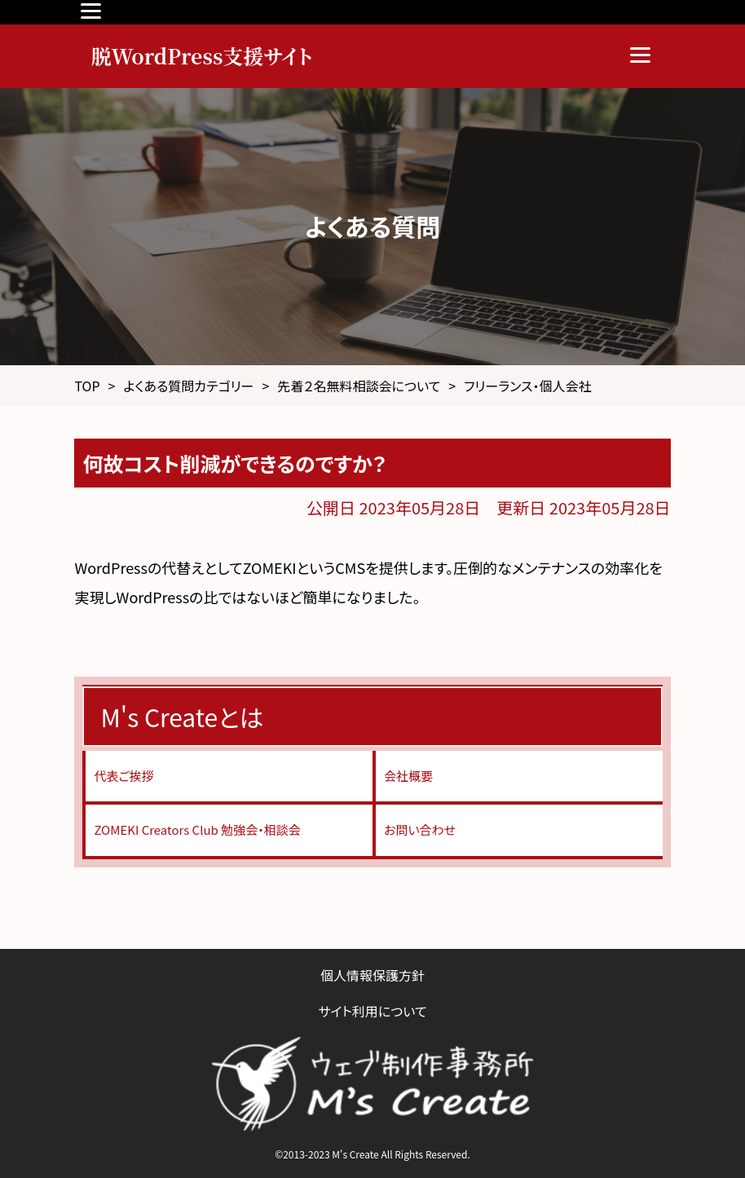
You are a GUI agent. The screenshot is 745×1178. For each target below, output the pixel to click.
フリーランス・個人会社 (527, 385)
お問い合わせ (420, 829)
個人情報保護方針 (372, 975)
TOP (86, 385)
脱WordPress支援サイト (201, 55)
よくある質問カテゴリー (188, 385)
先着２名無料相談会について (358, 385)
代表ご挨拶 (123, 775)
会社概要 (408, 775)
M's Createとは (181, 717)
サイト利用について (372, 1011)
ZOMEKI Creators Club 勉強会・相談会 (197, 829)
